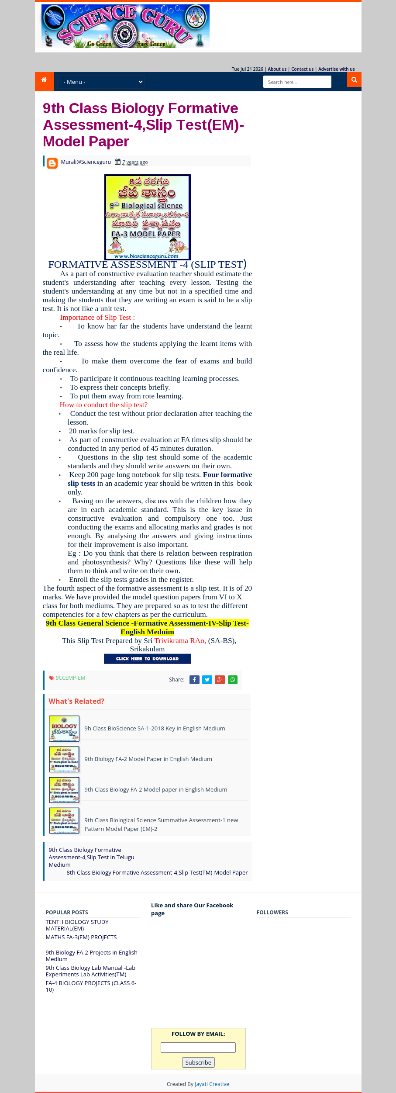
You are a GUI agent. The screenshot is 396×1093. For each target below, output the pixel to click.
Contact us (302, 69)
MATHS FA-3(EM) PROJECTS (81, 937)
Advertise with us (336, 69)
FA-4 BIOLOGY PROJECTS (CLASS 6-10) (91, 986)
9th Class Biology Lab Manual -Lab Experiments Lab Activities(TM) (91, 971)
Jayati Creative (212, 1084)
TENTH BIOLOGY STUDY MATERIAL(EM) (77, 925)
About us (277, 69)
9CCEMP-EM (71, 677)
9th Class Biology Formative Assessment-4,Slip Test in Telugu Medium (91, 857)
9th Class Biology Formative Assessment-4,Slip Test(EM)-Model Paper (143, 124)
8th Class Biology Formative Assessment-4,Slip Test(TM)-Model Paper (157, 872)
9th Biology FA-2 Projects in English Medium (92, 955)
